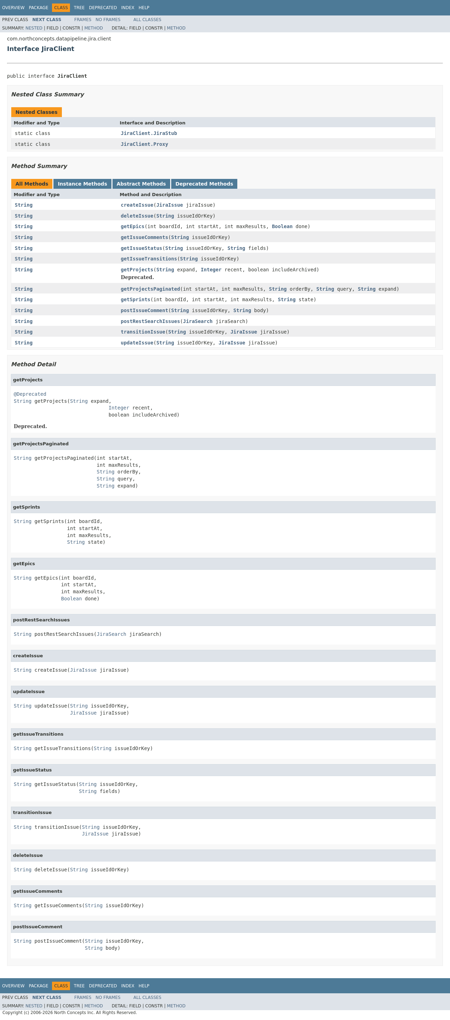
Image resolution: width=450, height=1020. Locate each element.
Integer (211, 269)
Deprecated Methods (204, 184)
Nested (33, 28)
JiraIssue (169, 205)
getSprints (135, 299)
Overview (13, 7)
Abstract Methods (141, 184)
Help (144, 7)
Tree (79, 7)
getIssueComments (144, 237)
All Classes (147, 19)
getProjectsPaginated (150, 289)
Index (128, 7)
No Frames (108, 19)
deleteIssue (137, 216)
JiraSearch (198, 321)
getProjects (137, 269)
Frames (82, 19)
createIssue (137, 205)
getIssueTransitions (149, 259)
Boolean (282, 226)
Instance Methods (82, 184)
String (24, 205)
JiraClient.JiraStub (149, 133)
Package (38, 7)
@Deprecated (30, 394)
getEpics (132, 226)
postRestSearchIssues (150, 321)
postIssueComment (144, 310)
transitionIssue (143, 332)
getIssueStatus (141, 248)
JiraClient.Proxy (144, 144)
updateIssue (137, 343)
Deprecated (103, 7)
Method (93, 28)
